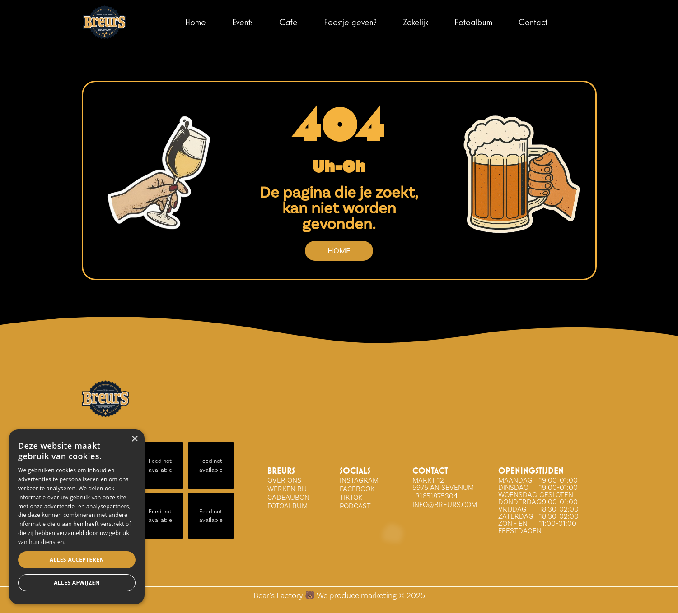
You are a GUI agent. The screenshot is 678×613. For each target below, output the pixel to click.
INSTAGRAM (359, 480)
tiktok (351, 497)
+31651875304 (435, 496)
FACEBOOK (357, 488)
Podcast (355, 506)
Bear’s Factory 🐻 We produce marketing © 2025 (339, 595)
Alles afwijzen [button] (77, 582)
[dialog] (77, 516)
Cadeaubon (288, 497)
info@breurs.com (444, 504)
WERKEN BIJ (287, 488)
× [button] (134, 439)
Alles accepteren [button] (77, 559)
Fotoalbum (287, 506)
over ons (284, 480)
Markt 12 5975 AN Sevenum (443, 484)
